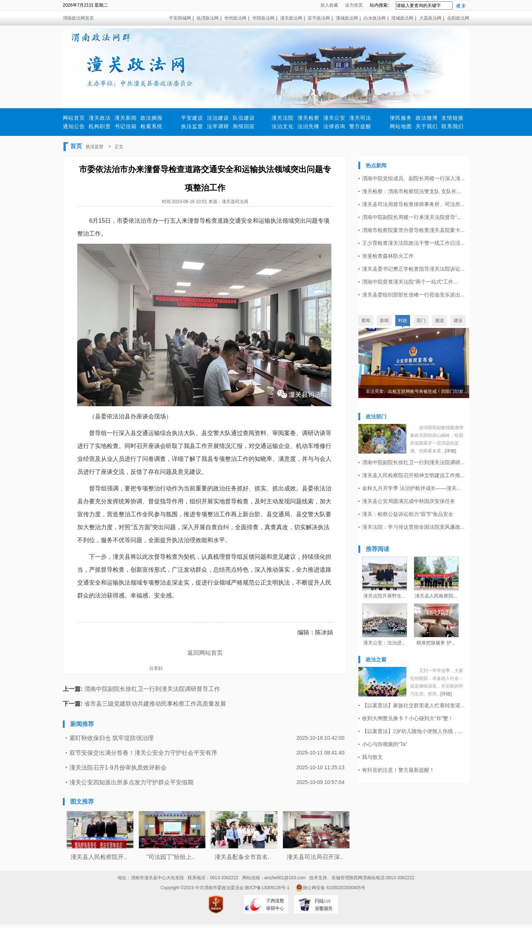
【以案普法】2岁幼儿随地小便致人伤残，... (412, 731)
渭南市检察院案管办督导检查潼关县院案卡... (413, 230)
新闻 (384, 320)
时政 (402, 320)
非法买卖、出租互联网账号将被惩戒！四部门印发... (416, 391)
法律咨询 (334, 126)
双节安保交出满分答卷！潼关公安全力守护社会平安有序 (143, 753)
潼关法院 (283, 118)
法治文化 (283, 126)
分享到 (156, 668)
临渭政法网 (208, 18)
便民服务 (401, 118)
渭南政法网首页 (78, 18)
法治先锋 (308, 126)
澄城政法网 (402, 18)
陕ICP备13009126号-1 (267, 887)
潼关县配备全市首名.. (243, 857)
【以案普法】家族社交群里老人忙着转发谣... (413, 705)
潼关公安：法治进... (384, 643)
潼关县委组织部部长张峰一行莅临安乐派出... (413, 295)
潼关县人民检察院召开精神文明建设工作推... (413, 475)
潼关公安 (334, 118)
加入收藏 (329, 5)
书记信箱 (126, 126)
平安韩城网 (180, 18)
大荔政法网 (430, 18)
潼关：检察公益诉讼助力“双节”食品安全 (407, 514)
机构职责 (100, 126)
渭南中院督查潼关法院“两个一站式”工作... (410, 282)
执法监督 (192, 126)
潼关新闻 (126, 118)
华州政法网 (235, 18)
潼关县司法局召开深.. (315, 857)
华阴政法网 (263, 18)
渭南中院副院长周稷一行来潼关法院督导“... (411, 217)
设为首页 (354, 5)
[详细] (450, 450)
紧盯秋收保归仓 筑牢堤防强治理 (111, 738)
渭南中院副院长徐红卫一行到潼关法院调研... (413, 462)
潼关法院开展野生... (384, 596)
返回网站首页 (205, 653)
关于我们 (427, 126)
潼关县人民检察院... (436, 596)
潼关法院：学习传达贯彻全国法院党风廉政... (413, 527)
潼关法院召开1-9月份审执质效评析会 (118, 767)
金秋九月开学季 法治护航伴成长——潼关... (411, 488)
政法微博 (427, 118)
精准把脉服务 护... (435, 643)
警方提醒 (360, 126)
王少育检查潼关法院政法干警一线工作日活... (413, 243)
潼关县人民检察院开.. (99, 857)
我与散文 (372, 757)
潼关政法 (100, 118)
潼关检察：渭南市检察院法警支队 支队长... (411, 191)
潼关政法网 (291, 18)
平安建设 (192, 118)
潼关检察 (308, 118)
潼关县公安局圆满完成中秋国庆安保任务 (408, 501)
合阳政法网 (458, 18)
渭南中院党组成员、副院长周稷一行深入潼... (413, 178)
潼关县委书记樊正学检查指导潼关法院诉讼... (413, 269)
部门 (421, 320)
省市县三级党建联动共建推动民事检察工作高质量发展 (155, 704)
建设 (458, 320)
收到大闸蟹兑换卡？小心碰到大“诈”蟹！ (407, 718)
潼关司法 (360, 118)
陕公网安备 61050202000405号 (330, 887)
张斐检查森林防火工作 (388, 256)
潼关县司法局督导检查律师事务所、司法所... (413, 204)
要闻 (365, 320)
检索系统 (151, 126)
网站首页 (74, 118)
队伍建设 (244, 118)
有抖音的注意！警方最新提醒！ (398, 770)
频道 (439, 320)
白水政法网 (375, 18)
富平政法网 (319, 18)
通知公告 (74, 126)
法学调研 (218, 126)
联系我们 (452, 126)
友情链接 (452, 118)
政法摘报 (151, 118)
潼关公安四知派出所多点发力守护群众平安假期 (131, 782)
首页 (76, 146)
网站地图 (401, 126)
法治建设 (218, 118)
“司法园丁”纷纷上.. (171, 857)
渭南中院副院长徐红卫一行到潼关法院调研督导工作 (152, 689)
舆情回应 (244, 126)
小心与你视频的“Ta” (384, 744)
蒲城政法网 (347, 18)
